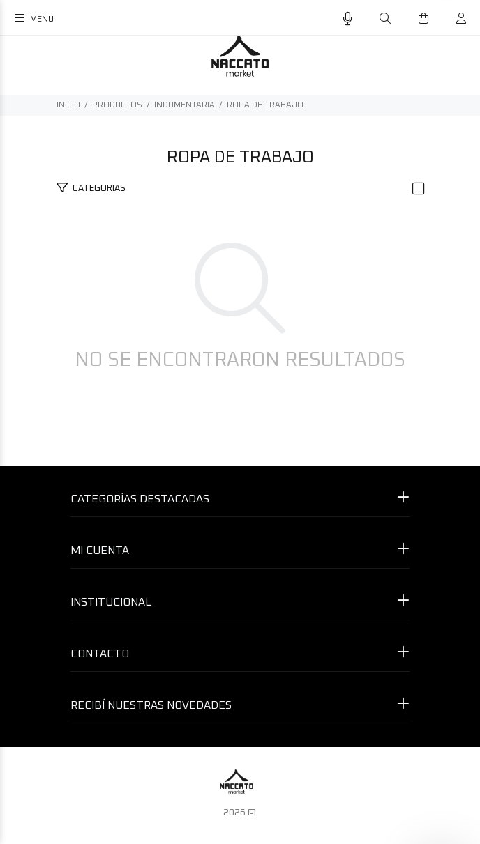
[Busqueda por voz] (348, 19)
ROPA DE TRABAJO (265, 105)
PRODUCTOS (117, 105)
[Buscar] (385, 19)
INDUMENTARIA (184, 105)
